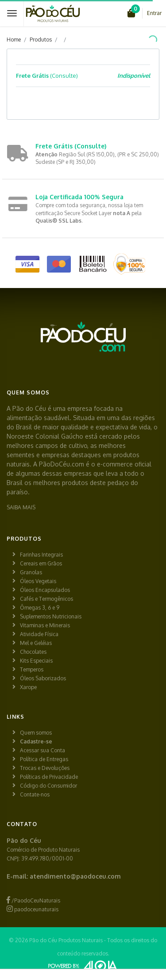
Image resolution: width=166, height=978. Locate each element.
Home (14, 39)
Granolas (31, 572)
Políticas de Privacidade (49, 776)
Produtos (41, 39)
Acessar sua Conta (42, 750)
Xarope (28, 687)
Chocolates (33, 651)
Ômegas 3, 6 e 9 (39, 607)
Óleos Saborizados (43, 678)
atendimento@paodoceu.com (75, 876)
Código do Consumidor (48, 785)
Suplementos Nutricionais (50, 616)
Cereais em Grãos (41, 563)
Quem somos (36, 732)
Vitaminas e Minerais (45, 625)
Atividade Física (39, 634)
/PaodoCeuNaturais (33, 900)
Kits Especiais (36, 660)
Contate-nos (35, 794)
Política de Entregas (44, 759)
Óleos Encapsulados (45, 590)
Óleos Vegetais (38, 581)
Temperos (31, 669)
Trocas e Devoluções (44, 768)
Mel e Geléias (36, 643)
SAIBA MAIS (21, 507)
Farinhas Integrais (41, 554)
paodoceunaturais (32, 909)
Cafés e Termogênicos (46, 598)
